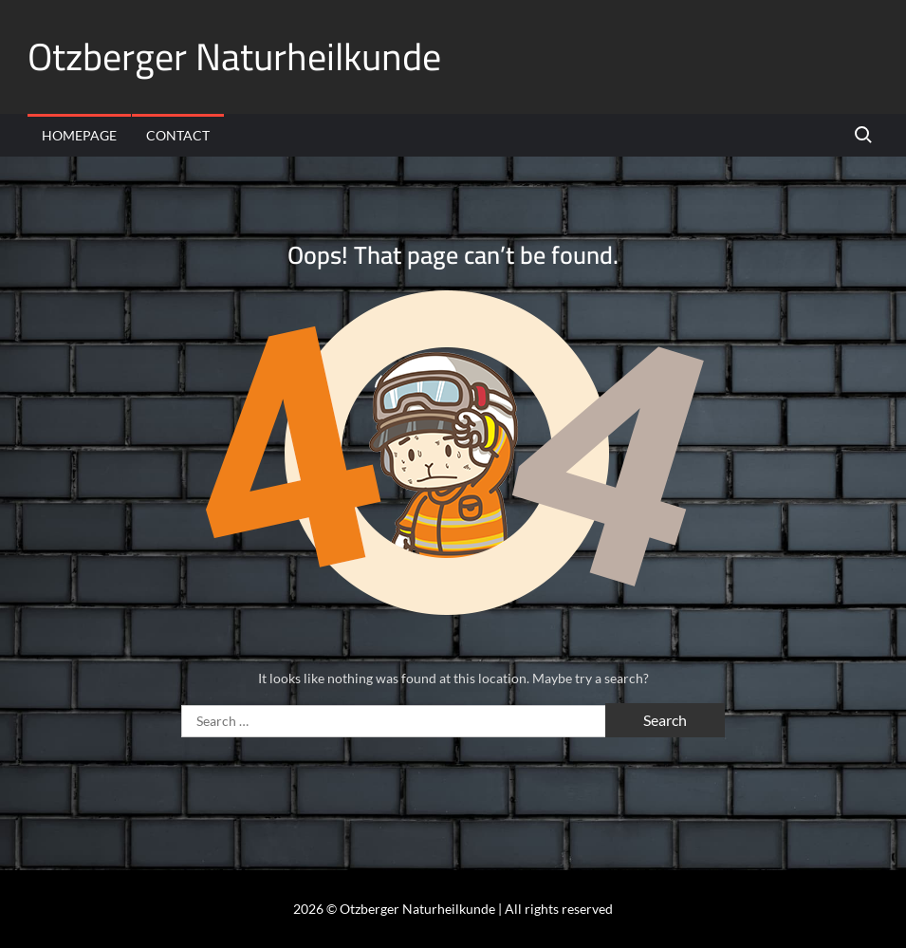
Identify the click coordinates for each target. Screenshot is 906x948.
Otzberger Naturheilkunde (234, 56)
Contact (178, 135)
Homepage (79, 135)
